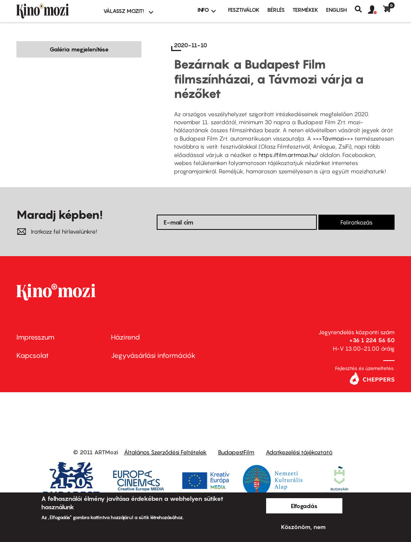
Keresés (361, 9)
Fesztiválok (244, 9)
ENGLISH (336, 9)
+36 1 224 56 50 (372, 340)
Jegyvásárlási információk (153, 355)
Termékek (305, 9)
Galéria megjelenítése (79, 49)
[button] (375, 10)
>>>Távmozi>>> (333, 138)
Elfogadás (304, 505)
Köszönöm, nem (303, 526)
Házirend (125, 337)
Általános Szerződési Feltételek (165, 452)
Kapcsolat (32, 355)
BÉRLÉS (276, 9)
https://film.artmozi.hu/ (288, 154)
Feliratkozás (356, 222)
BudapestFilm (236, 452)
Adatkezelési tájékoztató (299, 452)
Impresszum (35, 337)
